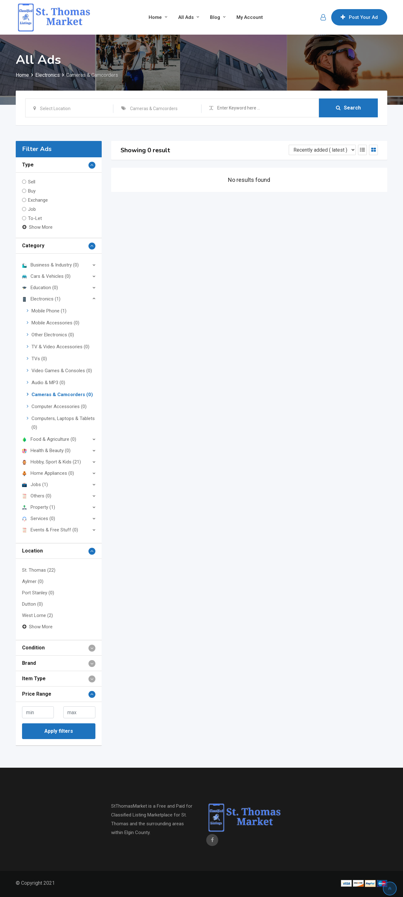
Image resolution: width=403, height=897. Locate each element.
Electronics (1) (41, 299)
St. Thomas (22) (38, 570)
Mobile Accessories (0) (55, 323)
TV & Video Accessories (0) (60, 347)
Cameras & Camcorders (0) (62, 394)
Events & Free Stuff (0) (50, 530)
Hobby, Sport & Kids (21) (51, 462)
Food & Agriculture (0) (49, 439)
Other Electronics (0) (52, 335)
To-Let (35, 218)
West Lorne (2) (37, 615)
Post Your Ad (359, 17)
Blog (215, 17)
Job (32, 209)
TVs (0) (39, 359)
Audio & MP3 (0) (48, 382)
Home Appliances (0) (48, 473)
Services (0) (38, 518)
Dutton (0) (32, 604)
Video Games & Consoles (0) (61, 370)
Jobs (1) (35, 484)
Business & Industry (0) (50, 265)
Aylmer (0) (32, 581)
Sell (31, 182)
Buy (32, 191)
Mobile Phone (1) (48, 311)
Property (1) (38, 507)
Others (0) (36, 496)
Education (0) (40, 287)
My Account (249, 17)
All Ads (186, 17)
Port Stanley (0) (38, 593)
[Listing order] (322, 150)
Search (348, 108)
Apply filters (58, 731)
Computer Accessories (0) (59, 406)
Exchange (38, 200)
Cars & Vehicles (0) (46, 276)
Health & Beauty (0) (46, 450)
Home (155, 17)
